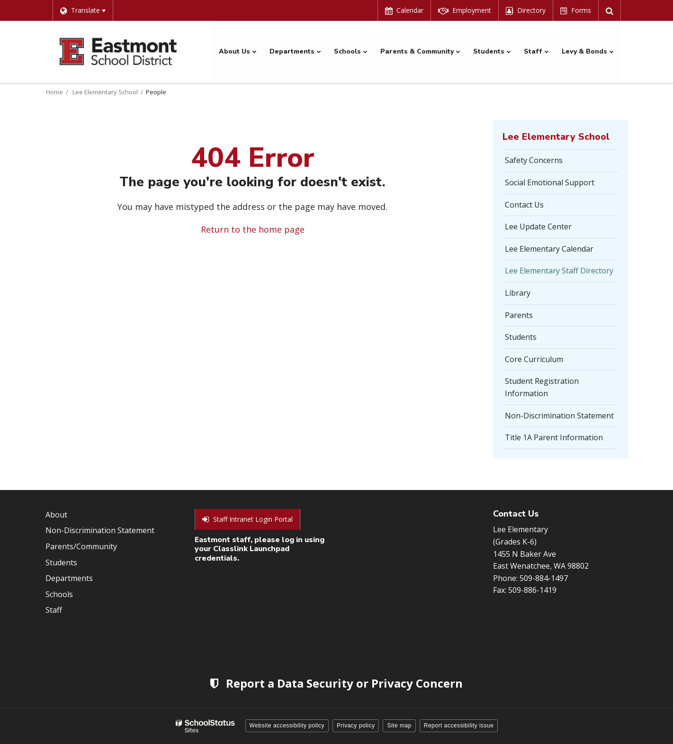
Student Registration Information (542, 387)
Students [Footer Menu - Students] (61, 562)
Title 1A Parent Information (554, 437)
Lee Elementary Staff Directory (559, 270)
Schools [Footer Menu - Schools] (59, 594)
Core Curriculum (534, 359)
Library (517, 292)
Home (54, 91)
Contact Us (524, 204)
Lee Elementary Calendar (549, 248)
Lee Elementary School (105, 91)
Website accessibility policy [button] (287, 725)
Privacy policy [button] (356, 725)
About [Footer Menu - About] (56, 514)
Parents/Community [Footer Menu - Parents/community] (81, 546)
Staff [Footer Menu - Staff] (53, 610)
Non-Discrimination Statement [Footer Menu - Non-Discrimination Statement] (99, 530)
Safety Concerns (548, 163)
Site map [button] (399, 725)
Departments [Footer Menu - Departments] (69, 577)
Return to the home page (253, 229)
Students (521, 337)
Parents (519, 314)
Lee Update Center (538, 226)
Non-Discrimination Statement (559, 415)
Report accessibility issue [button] (459, 725)
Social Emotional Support (549, 182)
